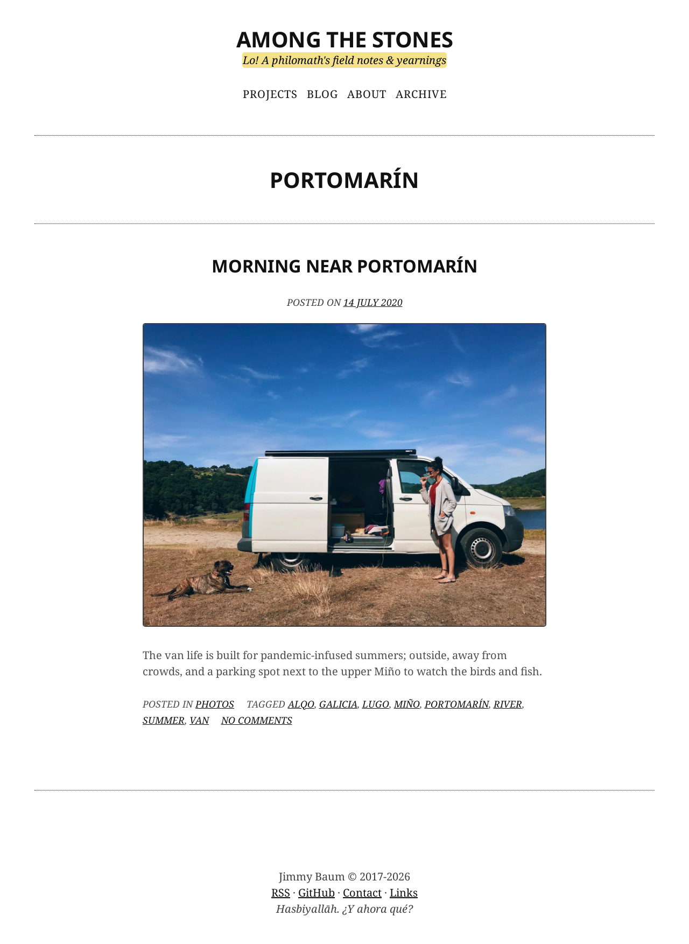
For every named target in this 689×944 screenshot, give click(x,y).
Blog (322, 94)
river (508, 703)
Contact (362, 892)
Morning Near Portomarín (344, 266)
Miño (407, 703)
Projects (270, 94)
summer (164, 720)
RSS (280, 892)
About (366, 94)
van (199, 720)
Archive (421, 94)
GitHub (316, 892)
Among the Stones (344, 39)
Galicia (338, 703)
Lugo (375, 703)
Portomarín (457, 703)
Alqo (301, 703)
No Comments (256, 720)
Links (404, 892)
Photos (214, 703)
